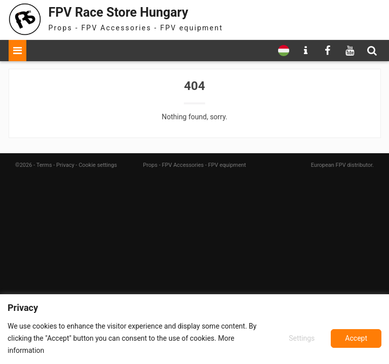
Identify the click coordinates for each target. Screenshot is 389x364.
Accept (356, 338)
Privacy (65, 165)
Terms (44, 165)
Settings (302, 338)
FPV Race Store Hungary (118, 12)
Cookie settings (98, 165)
